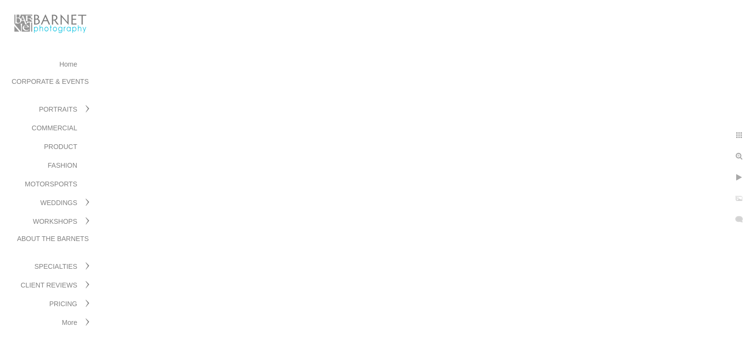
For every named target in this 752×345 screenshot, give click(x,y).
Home (68, 64)
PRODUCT (60, 146)
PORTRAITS (58, 109)
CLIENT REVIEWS (49, 285)
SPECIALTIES (56, 266)
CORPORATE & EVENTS (50, 81)
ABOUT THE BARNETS (53, 238)
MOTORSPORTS (51, 184)
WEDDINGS (58, 203)
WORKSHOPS (55, 221)
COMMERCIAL (54, 128)
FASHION (62, 165)
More (69, 322)
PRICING (63, 304)
